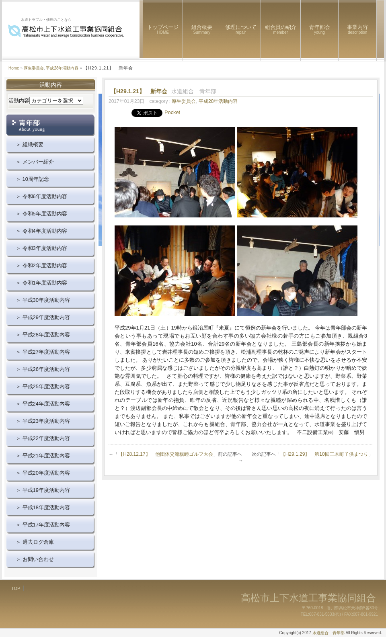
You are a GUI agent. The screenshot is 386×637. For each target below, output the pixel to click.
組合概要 (202, 29)
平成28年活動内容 (62, 68)
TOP (15, 588)
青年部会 (320, 29)
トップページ (163, 29)
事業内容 (357, 29)
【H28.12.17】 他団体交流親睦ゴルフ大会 (165, 454)
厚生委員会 (34, 68)
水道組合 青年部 (328, 633)
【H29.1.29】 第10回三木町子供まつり (324, 454)
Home (13, 68)
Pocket (172, 112)
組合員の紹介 (280, 29)
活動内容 (18, 101)
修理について (241, 29)
